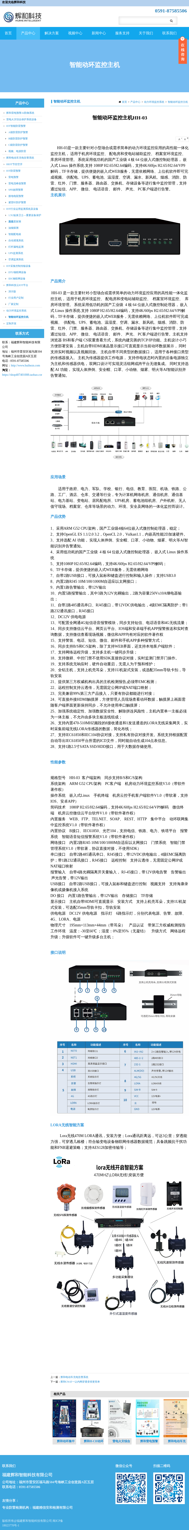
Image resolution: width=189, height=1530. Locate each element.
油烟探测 (13, 227)
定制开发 (11, 323)
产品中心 (27, 35)
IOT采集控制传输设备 (18, 266)
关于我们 (145, 35)
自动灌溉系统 (16, 240)
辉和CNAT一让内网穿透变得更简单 (80, 1381)
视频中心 (74, 35)
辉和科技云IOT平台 (17, 285)
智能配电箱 (14, 234)
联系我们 (169, 33)
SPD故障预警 (15, 189)
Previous (56, 1421)
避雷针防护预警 (17, 202)
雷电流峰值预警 (17, 183)
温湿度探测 (14, 221)
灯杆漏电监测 (16, 246)
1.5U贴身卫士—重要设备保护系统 (24, 216)
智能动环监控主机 (178, 101)
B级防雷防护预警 (18, 138)
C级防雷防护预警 (18, 144)
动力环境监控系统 (154, 101)
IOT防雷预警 (13, 170)
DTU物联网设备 (17, 272)
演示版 (12, 291)
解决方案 (51, 35)
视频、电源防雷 (17, 151)
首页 (8, 33)
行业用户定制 (16, 297)
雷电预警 (13, 177)
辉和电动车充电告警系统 (74, 1377)
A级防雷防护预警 (18, 132)
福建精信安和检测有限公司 (52, 1507)
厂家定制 (13, 304)
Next (185, 1421)
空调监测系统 (16, 259)
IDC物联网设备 (16, 278)
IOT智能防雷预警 (16, 125)
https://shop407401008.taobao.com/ (23, 374)
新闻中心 (98, 35)
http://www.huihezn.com (25, 365)
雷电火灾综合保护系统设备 (21, 119)
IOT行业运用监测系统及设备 (22, 208)
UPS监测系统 (15, 253)
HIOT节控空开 (14, 164)
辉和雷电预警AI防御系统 (20, 112)
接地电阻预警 (16, 196)
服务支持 (122, 35)
